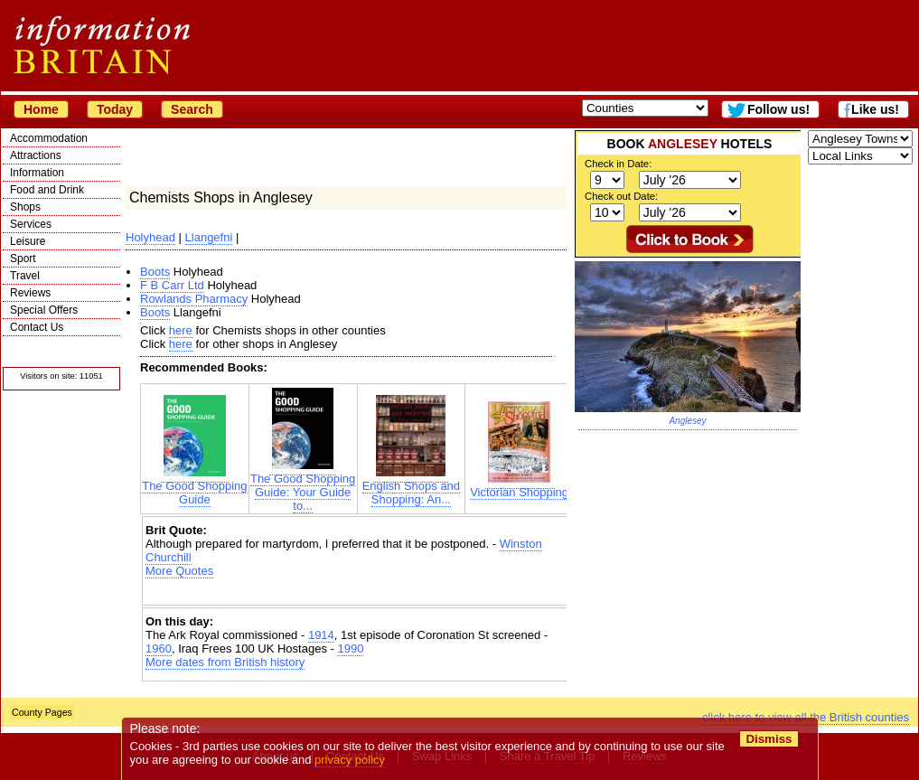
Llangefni (209, 237)
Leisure (27, 241)
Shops (25, 207)
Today (115, 109)
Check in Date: (618, 163)
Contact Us (36, 327)
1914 (321, 635)
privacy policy (349, 759)
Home (41, 109)
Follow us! (778, 109)
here (180, 330)
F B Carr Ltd (172, 285)
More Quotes (179, 571)
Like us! (875, 109)
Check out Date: (621, 196)
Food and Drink (47, 189)
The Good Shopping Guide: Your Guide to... (302, 486)
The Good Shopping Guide (194, 487)
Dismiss (769, 739)
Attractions (35, 155)
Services (31, 224)
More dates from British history (225, 662)
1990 (350, 648)
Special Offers (44, 310)
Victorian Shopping (519, 487)
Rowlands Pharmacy (194, 298)
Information (37, 172)
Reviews (30, 293)
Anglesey (687, 421)
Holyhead (150, 237)
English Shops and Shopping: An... (411, 487)
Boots (155, 271)
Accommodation (49, 138)
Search (192, 109)
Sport (23, 258)
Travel (25, 275)
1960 (158, 648)
